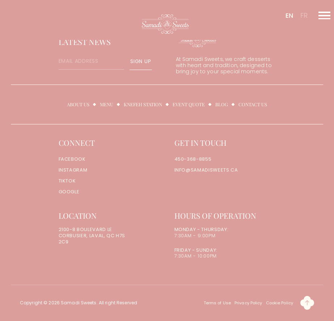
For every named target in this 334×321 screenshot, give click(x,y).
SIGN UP (140, 61)
